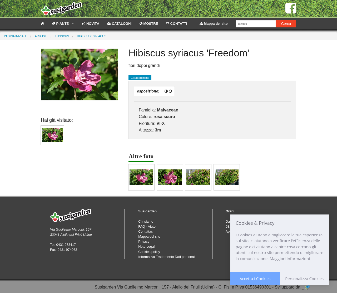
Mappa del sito (214, 24)
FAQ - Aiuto (146, 226)
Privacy (143, 241)
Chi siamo (145, 221)
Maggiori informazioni (290, 258)
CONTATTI (176, 24)
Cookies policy (149, 252)
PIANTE (60, 24)
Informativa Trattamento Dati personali (166, 257)
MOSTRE (149, 24)
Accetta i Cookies (255, 278)
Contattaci (145, 231)
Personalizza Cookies (304, 278)
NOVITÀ (90, 24)
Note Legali (146, 246)
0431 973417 (66, 245)
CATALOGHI (119, 24)
